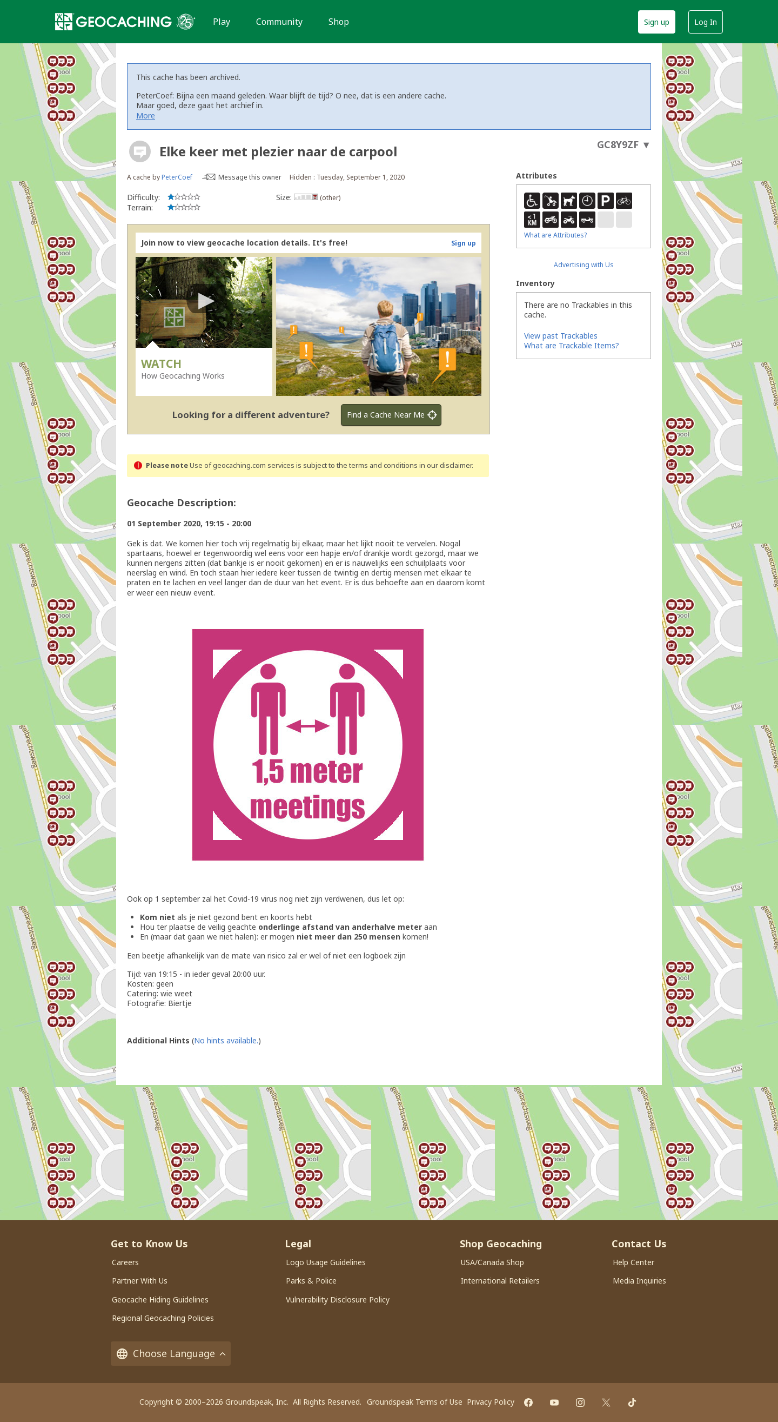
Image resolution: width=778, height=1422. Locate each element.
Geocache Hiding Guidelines (160, 1299)
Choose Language (171, 1353)
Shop (338, 22)
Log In (705, 22)
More (145, 115)
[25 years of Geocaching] (186, 21)
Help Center (633, 1262)
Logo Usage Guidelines (326, 1262)
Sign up (656, 22)
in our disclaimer (445, 465)
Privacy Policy (490, 1402)
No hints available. (226, 1040)
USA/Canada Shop (492, 1262)
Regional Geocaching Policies (163, 1318)
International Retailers (500, 1280)
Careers (125, 1262)
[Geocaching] (113, 21)
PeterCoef (177, 177)
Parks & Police (311, 1280)
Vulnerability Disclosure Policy (338, 1299)
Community (279, 22)
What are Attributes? (555, 235)
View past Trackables (561, 335)
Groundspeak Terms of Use (414, 1402)
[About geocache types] (140, 151)
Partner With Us (139, 1280)
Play (221, 22)
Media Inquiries (639, 1280)
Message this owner (249, 177)
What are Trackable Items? (571, 345)
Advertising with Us (584, 264)
